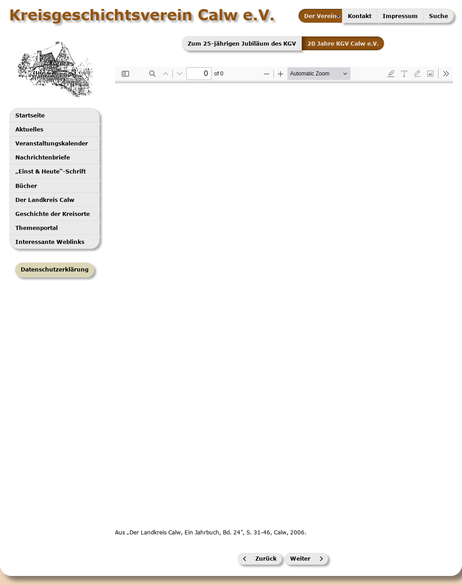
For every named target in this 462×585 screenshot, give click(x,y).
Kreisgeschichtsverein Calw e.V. (142, 14)
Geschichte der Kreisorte (52, 214)
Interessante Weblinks (49, 242)
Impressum (400, 16)
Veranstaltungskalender (51, 143)
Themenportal (36, 228)
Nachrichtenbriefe (42, 157)
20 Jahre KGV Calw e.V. (343, 43)
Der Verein (322, 16)
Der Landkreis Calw (44, 200)
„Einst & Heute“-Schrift (50, 171)
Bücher (26, 186)
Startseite (30, 115)
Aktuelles (29, 129)
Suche (438, 16)
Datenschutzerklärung (54, 269)
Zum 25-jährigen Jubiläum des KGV (242, 43)
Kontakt (359, 16)
